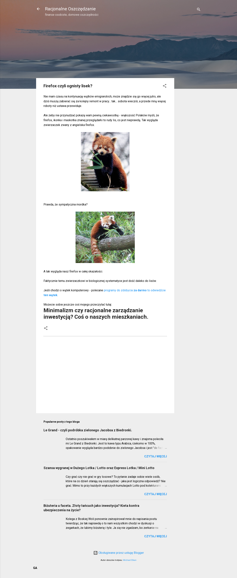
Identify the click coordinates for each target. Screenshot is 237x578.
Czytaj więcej (155, 456)
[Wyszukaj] (198, 10)
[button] (164, 86)
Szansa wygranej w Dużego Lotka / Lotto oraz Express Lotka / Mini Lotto (99, 468)
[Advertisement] (189, 78)
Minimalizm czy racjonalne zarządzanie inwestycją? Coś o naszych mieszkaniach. (96, 313)
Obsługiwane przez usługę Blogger (118, 553)
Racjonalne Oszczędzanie (70, 8)
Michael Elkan (129, 560)
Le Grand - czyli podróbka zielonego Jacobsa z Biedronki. (88, 430)
